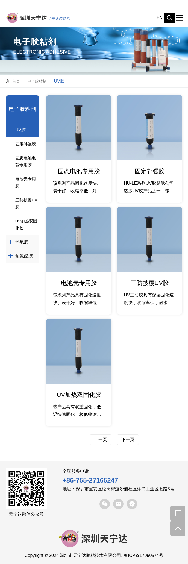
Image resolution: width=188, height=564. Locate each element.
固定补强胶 (25, 144)
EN (160, 17)
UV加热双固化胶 (26, 224)
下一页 (127, 439)
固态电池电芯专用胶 (25, 161)
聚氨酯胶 (24, 256)
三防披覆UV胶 (26, 203)
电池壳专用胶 (25, 182)
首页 (16, 81)
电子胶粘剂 (36, 81)
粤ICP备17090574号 (143, 555)
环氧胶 (21, 242)
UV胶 (20, 130)
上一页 (100, 439)
